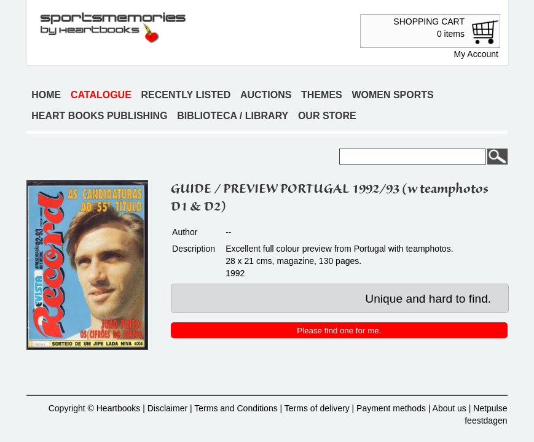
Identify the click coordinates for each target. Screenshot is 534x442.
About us (449, 408)
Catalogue (101, 95)
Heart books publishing (99, 115)
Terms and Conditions (235, 408)
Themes (321, 95)
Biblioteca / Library (232, 115)
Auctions (266, 95)
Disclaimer (167, 408)
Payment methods (391, 408)
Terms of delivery (317, 408)
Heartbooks (118, 408)
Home (46, 95)
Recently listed (185, 95)
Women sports (392, 95)
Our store (327, 115)
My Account (476, 54)
